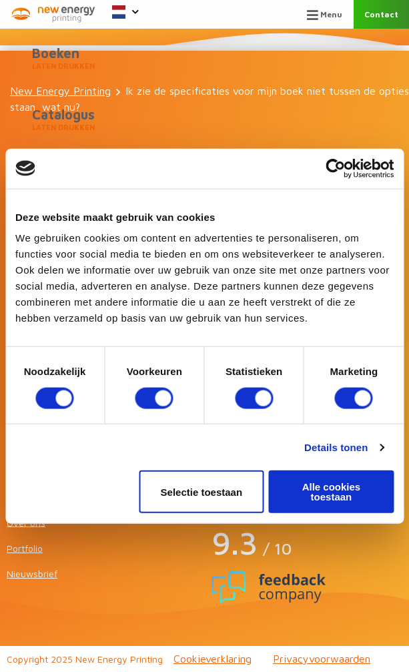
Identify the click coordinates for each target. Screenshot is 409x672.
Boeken (204, 58)
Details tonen (336, 446)
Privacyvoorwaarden (321, 659)
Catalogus (204, 120)
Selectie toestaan (202, 491)
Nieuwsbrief (32, 573)
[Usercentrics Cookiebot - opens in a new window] (335, 168)
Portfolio (25, 548)
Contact (381, 14)
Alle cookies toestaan (331, 491)
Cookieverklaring (212, 659)
